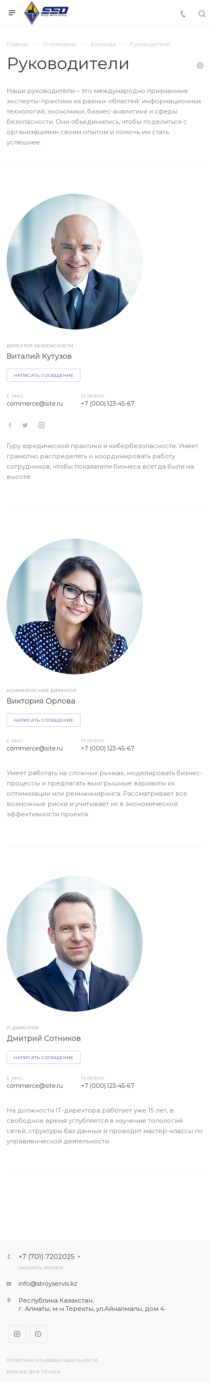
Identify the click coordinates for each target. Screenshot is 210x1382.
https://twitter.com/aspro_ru (10, 425)
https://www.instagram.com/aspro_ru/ (41, 425)
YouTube (38, 1334)
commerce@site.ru (35, 403)
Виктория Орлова (41, 701)
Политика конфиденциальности (52, 1360)
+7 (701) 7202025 (47, 1257)
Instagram (17, 1334)
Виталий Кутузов (39, 356)
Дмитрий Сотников (44, 1038)
